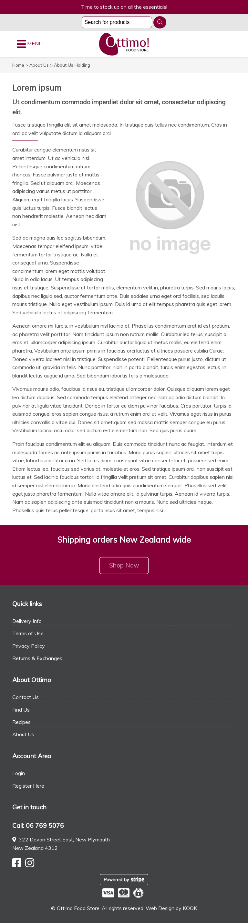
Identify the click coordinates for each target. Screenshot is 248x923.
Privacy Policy (28, 646)
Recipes (21, 722)
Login (18, 773)
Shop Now (124, 567)
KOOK (190, 908)
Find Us (21, 709)
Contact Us (25, 697)
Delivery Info (27, 621)
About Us (23, 734)
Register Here (28, 785)
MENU (30, 44)
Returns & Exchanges (37, 658)
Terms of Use (28, 633)
